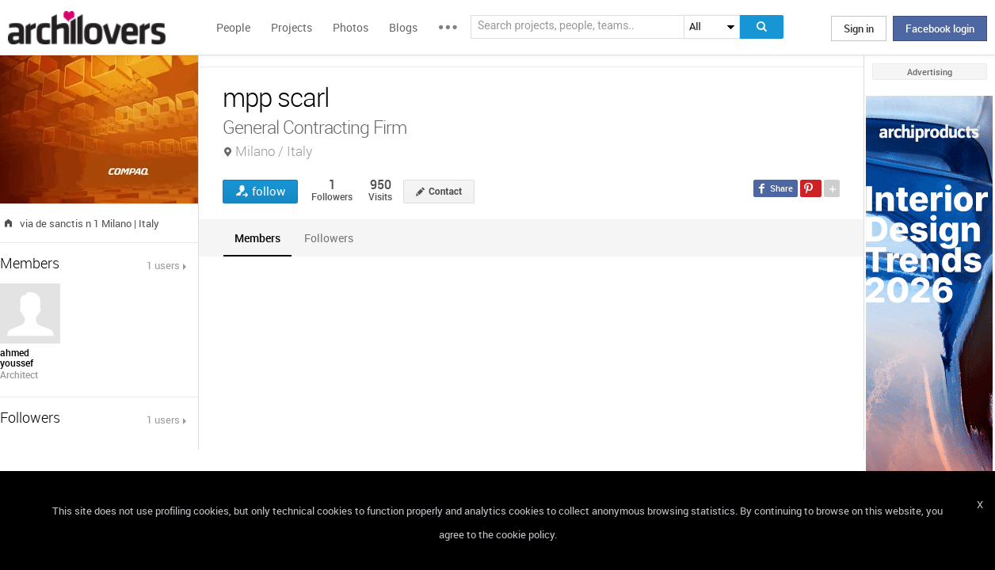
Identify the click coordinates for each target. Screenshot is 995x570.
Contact (445, 191)
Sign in (859, 28)
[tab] (257, 237)
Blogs (403, 27)
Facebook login (939, 28)
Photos (350, 27)
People (233, 27)
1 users (163, 265)
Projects (291, 27)
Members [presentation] (257, 237)
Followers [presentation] (328, 237)
